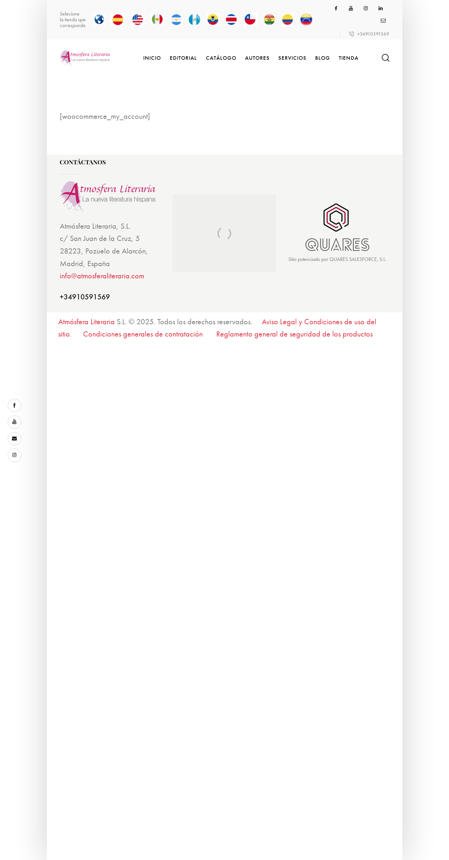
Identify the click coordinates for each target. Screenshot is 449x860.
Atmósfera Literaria (86, 321)
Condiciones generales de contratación (143, 334)
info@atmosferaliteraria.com (102, 276)
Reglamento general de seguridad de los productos (294, 334)
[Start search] (385, 58)
